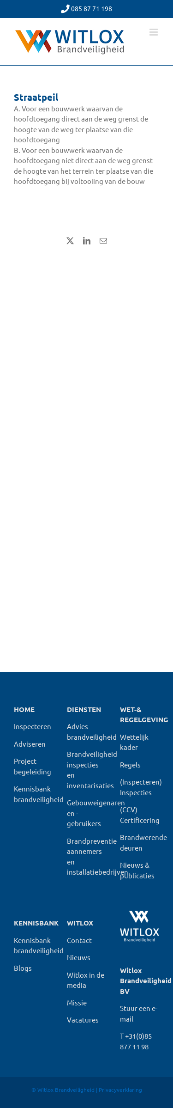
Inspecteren (32, 726)
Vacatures (83, 1019)
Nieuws (78, 957)
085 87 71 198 (91, 8)
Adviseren (30, 743)
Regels (130, 764)
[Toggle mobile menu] (154, 32)
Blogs (23, 967)
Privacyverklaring (120, 1089)
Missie (77, 1002)
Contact (79, 940)
